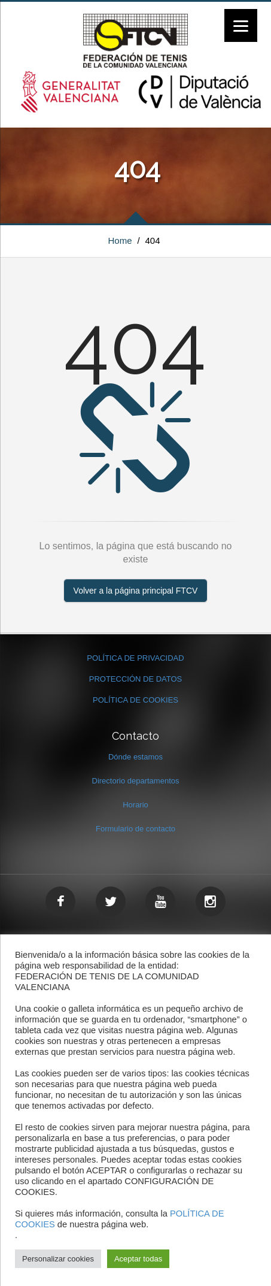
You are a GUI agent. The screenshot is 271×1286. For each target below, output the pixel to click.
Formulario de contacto (135, 828)
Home (120, 240)
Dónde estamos (135, 756)
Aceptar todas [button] (138, 1258)
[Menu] (240, 25)
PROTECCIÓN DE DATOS (135, 678)
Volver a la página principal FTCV (136, 590)
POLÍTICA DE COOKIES (135, 699)
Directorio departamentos (135, 780)
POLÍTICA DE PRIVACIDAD (135, 657)
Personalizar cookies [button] (58, 1258)
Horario (135, 804)
